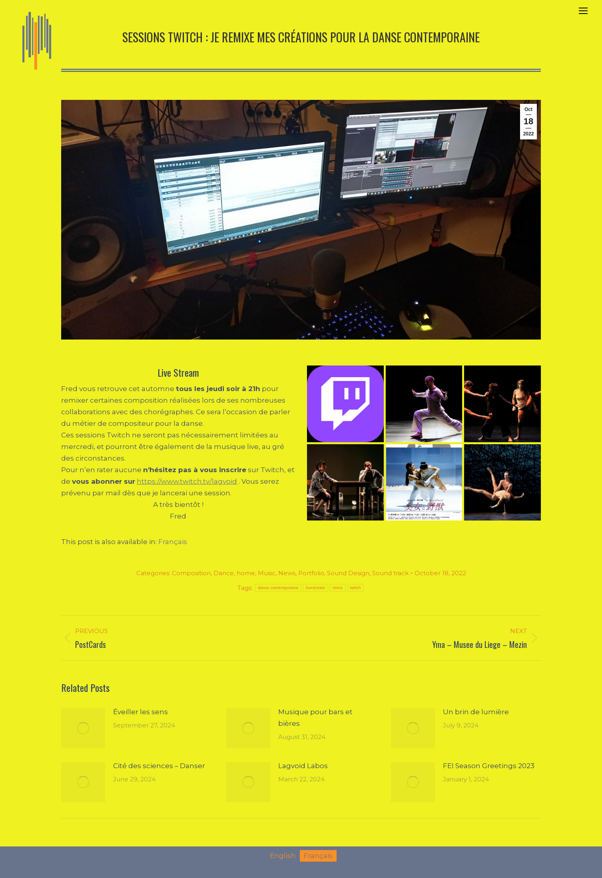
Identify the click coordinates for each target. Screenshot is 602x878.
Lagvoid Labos (303, 766)
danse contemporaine (278, 588)
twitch (355, 588)
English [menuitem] (283, 856)
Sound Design (348, 573)
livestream (315, 588)
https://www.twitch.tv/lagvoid (187, 481)
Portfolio (311, 573)
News (286, 573)
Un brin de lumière (476, 712)
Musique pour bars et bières (315, 717)
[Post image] (83, 728)
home (246, 573)
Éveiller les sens (140, 712)
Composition (191, 573)
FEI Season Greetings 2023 (488, 766)
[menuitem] (172, 541)
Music (266, 573)
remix (338, 588)
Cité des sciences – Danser (159, 766)
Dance (223, 573)
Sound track (390, 573)
